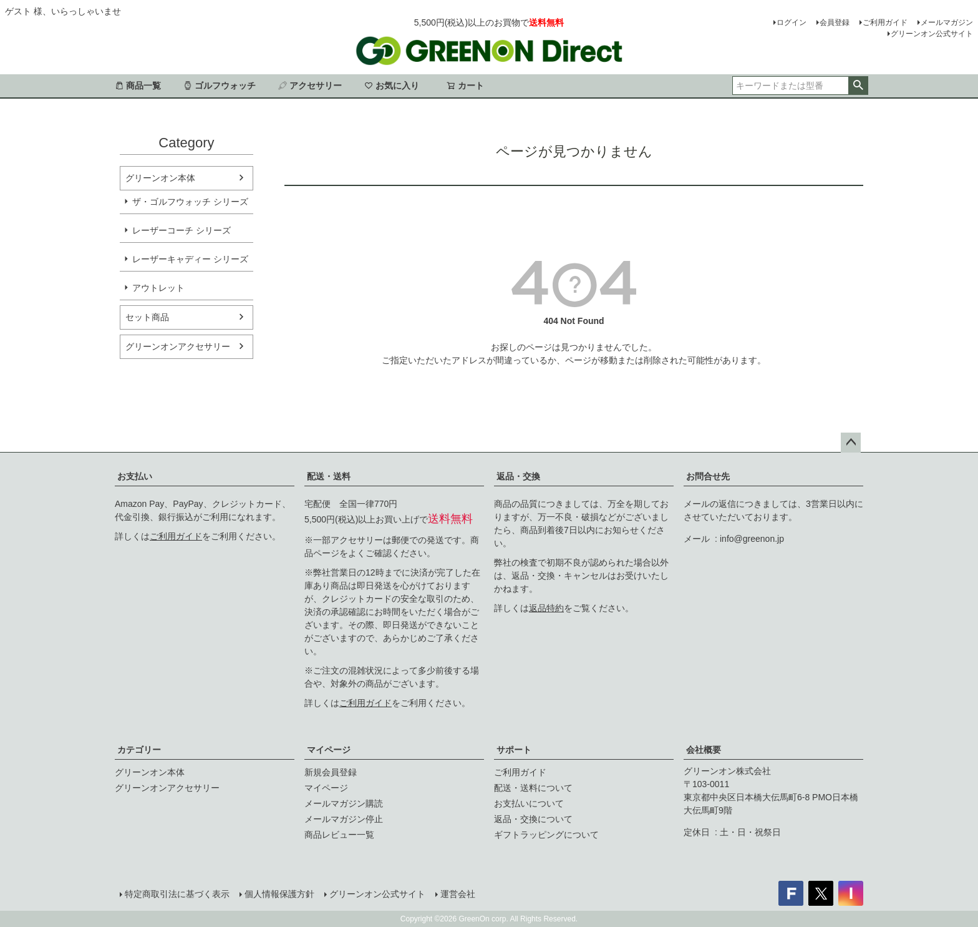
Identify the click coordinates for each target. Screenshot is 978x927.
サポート (513, 750)
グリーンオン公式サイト (932, 33)
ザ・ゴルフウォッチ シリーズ (190, 202)
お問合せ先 (708, 476)
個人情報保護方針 (279, 894)
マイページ (329, 750)
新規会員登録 (330, 772)
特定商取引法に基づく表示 (177, 894)
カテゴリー (139, 750)
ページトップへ (851, 443)
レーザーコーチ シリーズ (181, 230)
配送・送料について (533, 788)
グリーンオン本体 (160, 178)
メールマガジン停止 (343, 819)
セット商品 (147, 317)
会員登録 (835, 22)
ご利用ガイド (885, 22)
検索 (858, 85)
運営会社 (457, 894)
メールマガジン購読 (343, 803)
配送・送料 (329, 476)
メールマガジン (947, 22)
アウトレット (158, 288)
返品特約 (546, 608)
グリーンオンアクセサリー (177, 346)
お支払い (134, 476)
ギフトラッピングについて (546, 835)
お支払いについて (529, 803)
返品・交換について (533, 819)
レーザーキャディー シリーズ (190, 259)
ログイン (791, 22)
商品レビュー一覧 (339, 835)
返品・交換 (518, 476)
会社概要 (703, 750)
